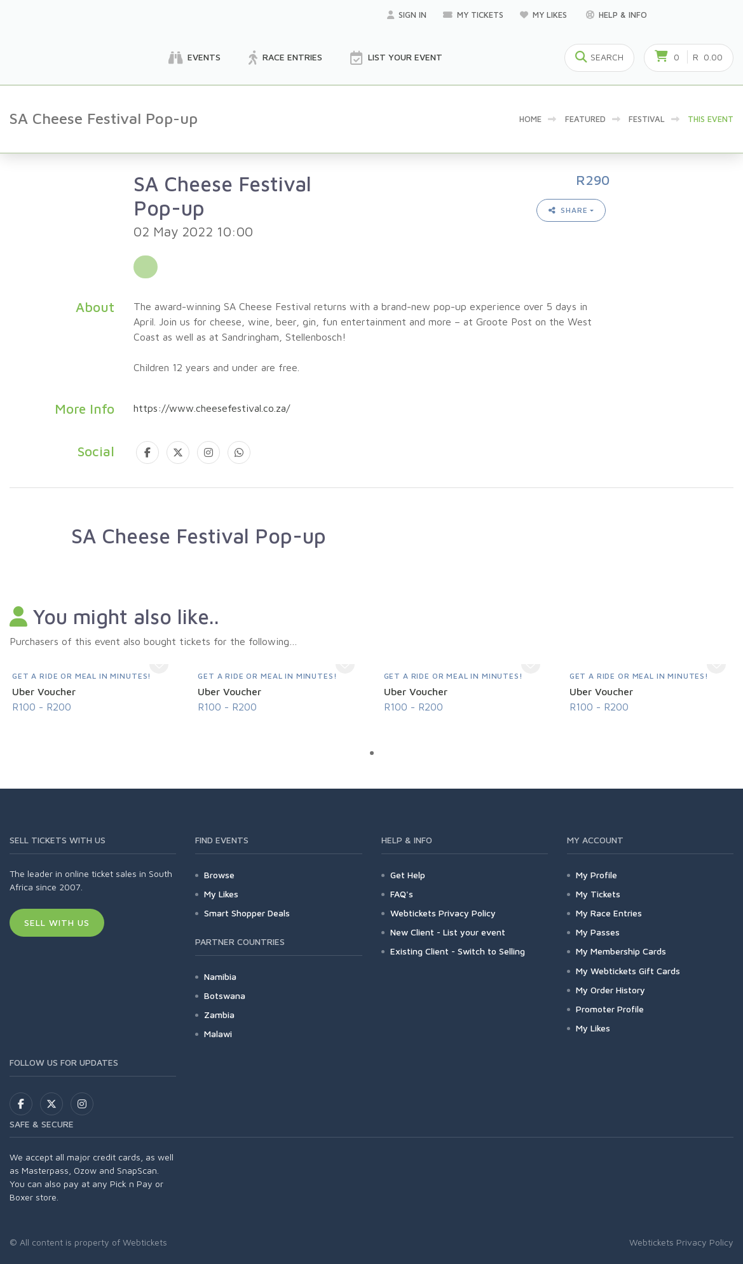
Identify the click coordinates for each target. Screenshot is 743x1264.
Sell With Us (57, 922)
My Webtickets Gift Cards (628, 970)
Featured (585, 119)
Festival (647, 119)
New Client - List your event (447, 932)
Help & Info (616, 15)
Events (194, 58)
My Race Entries (609, 912)
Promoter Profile (610, 1008)
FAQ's (401, 893)
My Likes (544, 15)
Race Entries (285, 58)
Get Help (407, 874)
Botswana (224, 995)
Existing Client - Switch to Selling (457, 951)
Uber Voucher (44, 691)
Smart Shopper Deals (247, 912)
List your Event (396, 58)
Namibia (220, 976)
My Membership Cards (621, 951)
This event (710, 119)
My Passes (598, 932)
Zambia (219, 1014)
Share (568, 210)
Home (530, 119)
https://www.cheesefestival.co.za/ (211, 408)
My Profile (596, 874)
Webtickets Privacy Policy (443, 912)
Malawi (218, 1033)
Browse (219, 874)
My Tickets (473, 15)
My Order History (610, 989)
